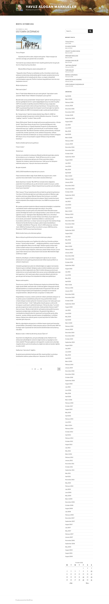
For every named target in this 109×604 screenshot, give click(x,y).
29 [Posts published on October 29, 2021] (83, 580)
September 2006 (70, 543)
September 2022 (70, 230)
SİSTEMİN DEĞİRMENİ (27, 31)
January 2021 (69, 291)
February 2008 (69, 515)
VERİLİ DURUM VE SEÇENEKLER (74, 84)
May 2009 (68, 495)
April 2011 (68, 476)
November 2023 (69, 188)
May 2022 (68, 240)
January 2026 (69, 105)
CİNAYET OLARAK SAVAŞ (72, 51)
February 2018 (69, 403)
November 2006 (70, 540)
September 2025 (70, 118)
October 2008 (69, 505)
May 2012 (68, 451)
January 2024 (69, 182)
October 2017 (69, 406)
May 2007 (68, 531)
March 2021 (68, 284)
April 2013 (68, 435)
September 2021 (70, 265)
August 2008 (69, 508)
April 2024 (68, 172)
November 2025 (69, 112)
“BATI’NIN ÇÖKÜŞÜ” (71, 65)
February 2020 (69, 326)
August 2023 (68, 198)
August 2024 (68, 160)
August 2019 (68, 345)
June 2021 (68, 275)
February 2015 (69, 419)
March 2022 (68, 246)
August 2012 (68, 444)
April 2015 (68, 415)
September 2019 (70, 342)
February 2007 (69, 534)
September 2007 (70, 521)
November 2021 (69, 259)
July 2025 (68, 124)
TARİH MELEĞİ (69, 70)
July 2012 (67, 447)
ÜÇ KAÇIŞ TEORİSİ (70, 46)
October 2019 (69, 339)
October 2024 (69, 153)
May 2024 (68, 169)
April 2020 (68, 320)
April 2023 (68, 208)
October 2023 (69, 192)
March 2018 (68, 399)
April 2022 (68, 243)
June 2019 (68, 351)
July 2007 (68, 527)
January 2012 (69, 460)
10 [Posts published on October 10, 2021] (91, 571)
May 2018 (68, 393)
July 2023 (68, 201)
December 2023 (69, 185)
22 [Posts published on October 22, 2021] (83, 577)
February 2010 (69, 486)
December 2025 (69, 108)
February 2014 (69, 428)
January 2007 (69, 537)
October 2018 (69, 377)
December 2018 (69, 371)
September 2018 (70, 380)
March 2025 (68, 137)
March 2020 (68, 323)
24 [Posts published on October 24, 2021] (91, 577)
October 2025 (69, 115)
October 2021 (69, 262)
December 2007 (69, 518)
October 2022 (69, 227)
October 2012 (69, 441)
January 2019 (69, 367)
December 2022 (69, 220)
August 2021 (68, 268)
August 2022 (68, 233)
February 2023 (69, 214)
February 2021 (69, 288)
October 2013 (69, 431)
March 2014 (68, 425)
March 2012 (68, 454)
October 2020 (69, 300)
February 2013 (69, 438)
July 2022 (68, 236)
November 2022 (69, 224)
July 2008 (68, 511)
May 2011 (68, 473)
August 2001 (68, 553)
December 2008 (70, 502)
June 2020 (68, 313)
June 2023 (68, 204)
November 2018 (69, 374)
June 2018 (68, 390)
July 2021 (67, 272)
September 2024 (70, 156)
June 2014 (68, 422)
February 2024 (69, 179)
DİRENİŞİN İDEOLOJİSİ (71, 56)
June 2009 (68, 492)
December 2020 (69, 294)
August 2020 (69, 307)
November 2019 (69, 336)
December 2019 (69, 332)
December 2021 (69, 256)
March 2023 (68, 211)
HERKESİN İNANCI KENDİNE (73, 79)
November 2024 (69, 150)
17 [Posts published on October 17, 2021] (91, 574)
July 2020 (68, 310)
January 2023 (69, 217)
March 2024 (68, 176)
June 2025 (68, 128)
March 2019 (68, 361)
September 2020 (70, 304)
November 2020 (70, 297)
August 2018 (68, 383)
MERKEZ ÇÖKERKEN (71, 75)
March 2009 (68, 499)
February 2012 (69, 457)
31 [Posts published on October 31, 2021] (91, 580)
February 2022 (69, 249)
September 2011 (69, 470)
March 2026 (68, 99)
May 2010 (68, 483)
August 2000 (69, 556)
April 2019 (68, 358)
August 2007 (69, 524)
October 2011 (69, 467)
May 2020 (68, 316)
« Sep (70, 583)
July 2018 (68, 387)
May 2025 (68, 131)
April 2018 (68, 396)
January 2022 (69, 252)
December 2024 (69, 147)
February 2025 (69, 140)
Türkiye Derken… (69, 41)
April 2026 (68, 96)
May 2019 (68, 355)
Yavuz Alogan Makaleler (51, 7)
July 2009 (68, 489)
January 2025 (69, 144)
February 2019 (69, 364)
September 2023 (70, 195)
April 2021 (68, 281)
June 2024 (68, 166)
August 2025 (68, 121)
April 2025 (68, 134)
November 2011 (69, 463)
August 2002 (69, 550)
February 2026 (69, 102)
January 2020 (69, 329)
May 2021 (68, 278)
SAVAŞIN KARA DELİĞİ (71, 60)
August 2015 (68, 409)
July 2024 (68, 163)
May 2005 (68, 547)
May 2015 (68, 412)
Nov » (87, 583)
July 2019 (68, 348)
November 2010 (69, 479)
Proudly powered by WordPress (24, 600)
